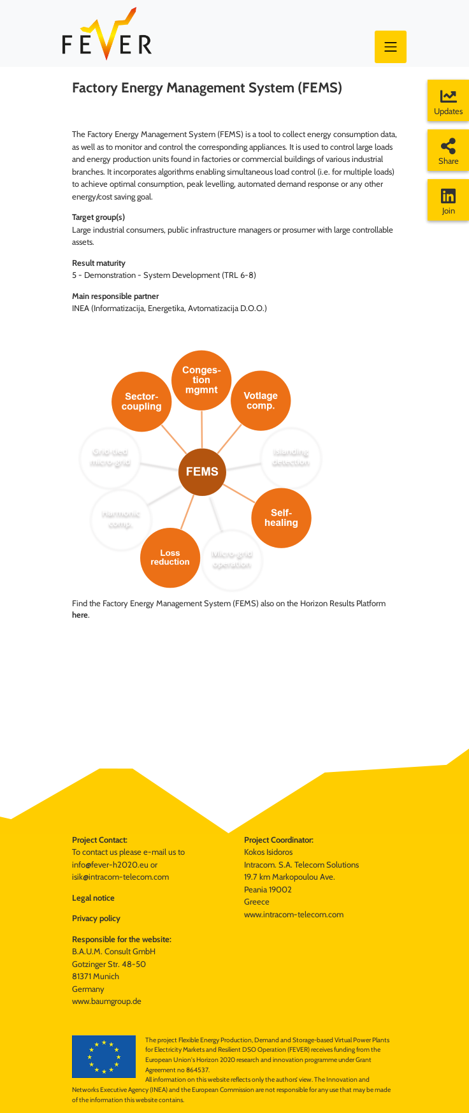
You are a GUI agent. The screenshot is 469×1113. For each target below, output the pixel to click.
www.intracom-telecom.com (293, 914)
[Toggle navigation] (391, 46)
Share (448, 152)
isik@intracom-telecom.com (120, 876)
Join (448, 201)
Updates (448, 102)
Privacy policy (96, 918)
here (80, 614)
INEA (80, 308)
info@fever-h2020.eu (110, 864)
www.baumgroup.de (106, 1001)
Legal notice (93, 897)
